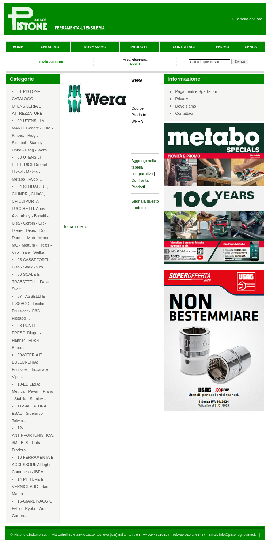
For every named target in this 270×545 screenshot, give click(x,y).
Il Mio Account (51, 62)
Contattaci (184, 47)
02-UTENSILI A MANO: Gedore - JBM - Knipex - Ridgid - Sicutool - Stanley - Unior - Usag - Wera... (32, 135)
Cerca (251, 47)
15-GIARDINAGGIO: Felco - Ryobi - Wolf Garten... (32, 508)
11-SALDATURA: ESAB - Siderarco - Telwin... (29, 413)
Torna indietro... (76, 226)
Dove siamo (95, 47)
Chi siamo (50, 47)
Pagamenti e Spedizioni (196, 91)
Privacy (181, 99)
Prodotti (139, 47)
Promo (222, 47)
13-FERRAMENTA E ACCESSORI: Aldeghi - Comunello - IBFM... (32, 464)
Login (135, 63)
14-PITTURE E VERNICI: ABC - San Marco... (30, 486)
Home (18, 47)
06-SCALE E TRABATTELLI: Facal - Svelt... (32, 281)
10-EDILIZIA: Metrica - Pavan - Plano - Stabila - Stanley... (32, 391)
